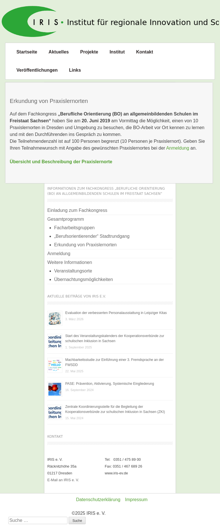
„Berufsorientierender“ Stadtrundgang (91, 236)
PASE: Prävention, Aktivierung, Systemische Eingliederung (109, 384)
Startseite (27, 51)
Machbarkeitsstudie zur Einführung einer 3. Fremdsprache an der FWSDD (114, 362)
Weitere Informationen (69, 262)
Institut (117, 51)
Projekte (89, 51)
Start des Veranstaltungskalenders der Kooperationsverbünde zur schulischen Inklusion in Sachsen (114, 338)
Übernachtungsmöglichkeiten (83, 279)
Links (75, 70)
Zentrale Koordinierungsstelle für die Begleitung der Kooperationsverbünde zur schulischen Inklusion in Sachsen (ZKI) (115, 409)
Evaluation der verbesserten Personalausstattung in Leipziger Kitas (116, 313)
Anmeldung (177, 148)
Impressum (136, 499)
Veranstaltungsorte (73, 270)
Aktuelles (59, 51)
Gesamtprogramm (65, 219)
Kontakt (144, 51)
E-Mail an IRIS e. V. (63, 480)
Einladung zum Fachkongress (77, 210)
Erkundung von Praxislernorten (85, 244)
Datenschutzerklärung (98, 499)
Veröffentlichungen (37, 70)
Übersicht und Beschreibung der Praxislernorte (61, 161)
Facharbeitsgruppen (74, 227)
